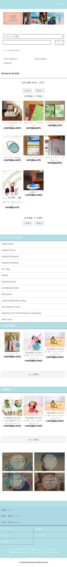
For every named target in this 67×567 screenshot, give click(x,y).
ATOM (55, 552)
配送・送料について (39, 549)
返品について (52, 549)
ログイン (5, 535)
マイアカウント (7, 529)
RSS (50, 552)
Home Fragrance (10, 59)
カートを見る (40, 535)
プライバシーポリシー (37, 552)
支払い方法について (23, 549)
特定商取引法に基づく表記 (19, 552)
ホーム (5, 50)
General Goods (15, 50)
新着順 (42, 83)
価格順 (34, 83)
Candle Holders (40, 59)
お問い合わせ (6, 541)
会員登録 (38, 529)
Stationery (8, 63)
